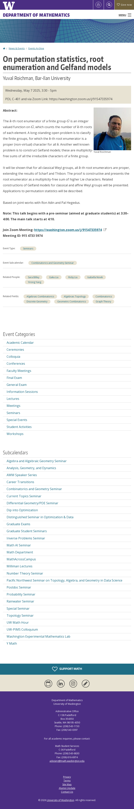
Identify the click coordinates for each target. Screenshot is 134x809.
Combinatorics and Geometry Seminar (52, 263)
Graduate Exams (18, 524)
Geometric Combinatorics (71, 301)
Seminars (28, 248)
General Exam (17, 385)
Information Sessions (22, 392)
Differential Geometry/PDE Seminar (32, 503)
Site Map (67, 784)
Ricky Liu (72, 277)
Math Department (20, 552)
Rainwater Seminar (20, 601)
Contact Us (67, 791)
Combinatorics (104, 296)
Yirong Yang (34, 282)
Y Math (12, 643)
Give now (124, 4)
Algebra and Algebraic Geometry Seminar (37, 461)
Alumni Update (67, 788)
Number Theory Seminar (25, 573)
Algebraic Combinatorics (40, 296)
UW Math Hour (18, 622)
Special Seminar (18, 608)
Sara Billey (33, 277)
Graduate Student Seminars (27, 531)
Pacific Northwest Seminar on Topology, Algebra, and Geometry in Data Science (64, 580)
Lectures (13, 399)
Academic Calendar (20, 342)
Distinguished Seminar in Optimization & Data (40, 517)
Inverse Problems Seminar (26, 538)
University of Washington (60, 800)
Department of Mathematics (36, 15)
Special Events (17, 420)
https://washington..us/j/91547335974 (70, 230)
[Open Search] (109, 5)
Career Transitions (20, 482)
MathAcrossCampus (21, 559)
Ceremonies (15, 349)
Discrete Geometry (37, 301)
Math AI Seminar (19, 545)
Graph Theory (103, 301)
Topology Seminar (20, 615)
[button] (112, 128)
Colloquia (13, 356)
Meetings (13, 406)
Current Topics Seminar (24, 496)
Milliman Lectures (19, 566)
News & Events (17, 48)
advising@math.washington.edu (67, 761)
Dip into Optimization (22, 510)
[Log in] (98, 5)
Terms (67, 780)
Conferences (16, 363)
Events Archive (36, 48)
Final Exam (14, 378)
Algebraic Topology (75, 296)
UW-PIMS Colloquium (22, 629)
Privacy (67, 777)
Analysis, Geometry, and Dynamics (31, 468)
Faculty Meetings (19, 371)
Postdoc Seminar (19, 587)
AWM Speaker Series (22, 475)
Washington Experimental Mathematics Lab (38, 636)
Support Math (67, 669)
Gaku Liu (53, 277)
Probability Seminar (21, 594)
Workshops (15, 434)
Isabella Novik (95, 277)
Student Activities (19, 427)
